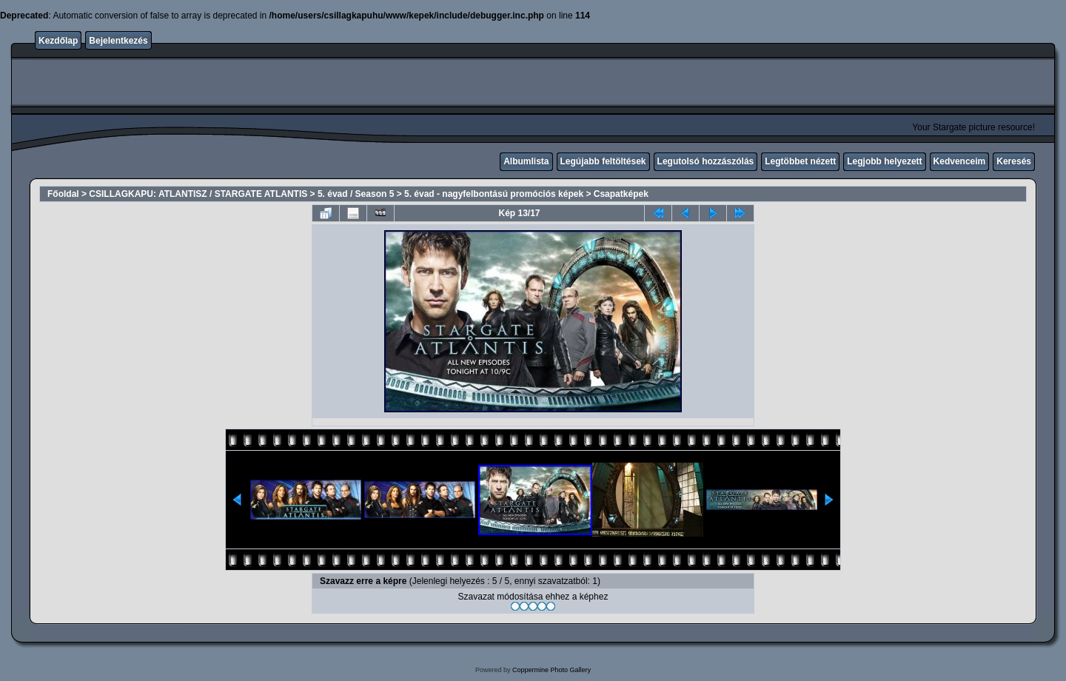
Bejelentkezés (118, 41)
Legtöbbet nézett (800, 161)
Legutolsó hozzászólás (705, 161)
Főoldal (63, 194)
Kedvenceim (959, 161)
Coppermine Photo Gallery (551, 670)
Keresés (1013, 161)
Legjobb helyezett (884, 161)
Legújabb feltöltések (603, 161)
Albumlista (526, 161)
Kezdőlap (58, 41)
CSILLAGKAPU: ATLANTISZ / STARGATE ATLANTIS (198, 194)
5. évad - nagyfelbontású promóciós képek (493, 194)
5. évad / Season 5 (356, 194)
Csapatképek (621, 194)
